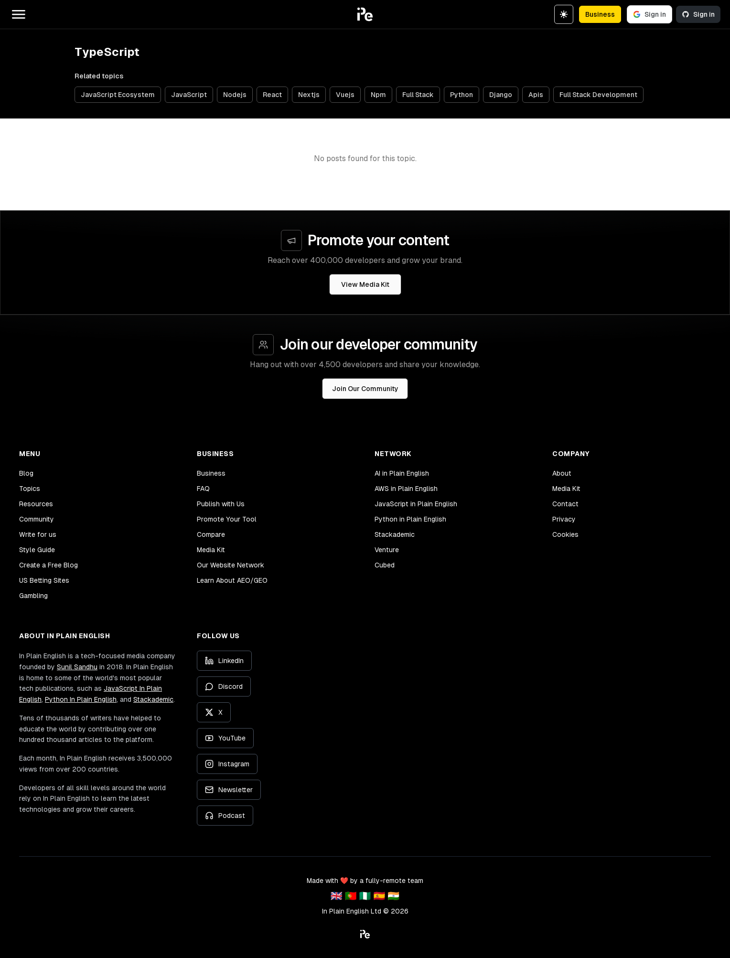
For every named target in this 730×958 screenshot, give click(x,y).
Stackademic (395, 534)
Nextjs (309, 94)
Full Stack (418, 94)
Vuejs (345, 94)
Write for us (37, 534)
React (272, 94)
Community (36, 519)
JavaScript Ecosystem (118, 94)
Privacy (564, 519)
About (561, 473)
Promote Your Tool (227, 519)
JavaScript (189, 94)
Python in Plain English (410, 519)
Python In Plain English (81, 699)
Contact (565, 504)
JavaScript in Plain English (416, 504)
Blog (26, 473)
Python (461, 94)
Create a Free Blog (48, 565)
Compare (211, 534)
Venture (387, 550)
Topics (29, 488)
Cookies (565, 534)
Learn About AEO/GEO (232, 580)
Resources (36, 504)
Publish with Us (221, 504)
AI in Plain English (402, 473)
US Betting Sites (44, 580)
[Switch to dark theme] (563, 14)
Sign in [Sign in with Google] (649, 14)
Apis (535, 94)
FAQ (203, 488)
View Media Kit (365, 284)
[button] (365, 14)
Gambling (33, 595)
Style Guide (37, 550)
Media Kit (211, 550)
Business (600, 14)
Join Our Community (365, 388)
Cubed (385, 565)
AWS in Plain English (406, 488)
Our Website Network (230, 565)
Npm (378, 94)
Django (500, 94)
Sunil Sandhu (77, 667)
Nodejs (235, 94)
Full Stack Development (598, 94)
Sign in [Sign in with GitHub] (698, 14)
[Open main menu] (18, 14)
